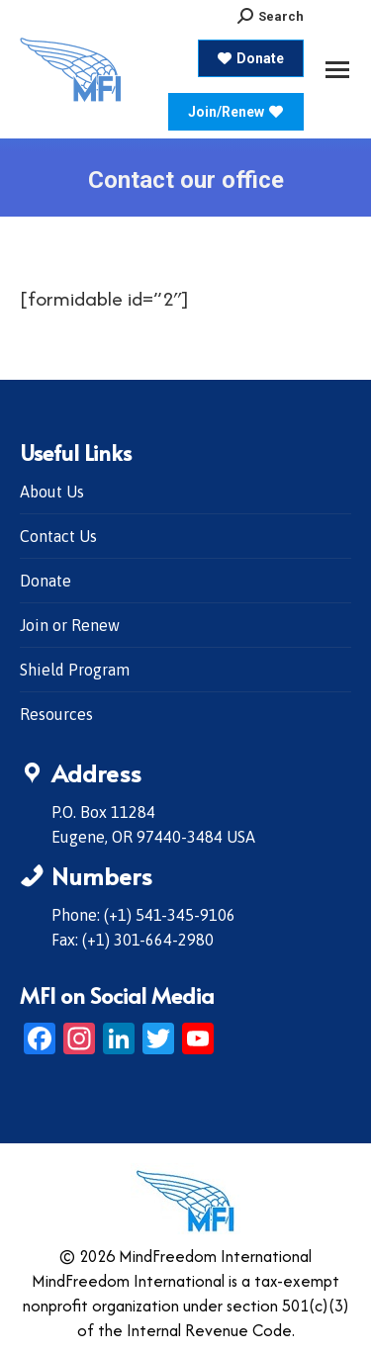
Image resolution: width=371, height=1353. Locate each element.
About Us (52, 491)
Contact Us (58, 536)
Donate (45, 580)
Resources (56, 714)
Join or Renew (70, 625)
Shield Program (75, 669)
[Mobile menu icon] (337, 69)
